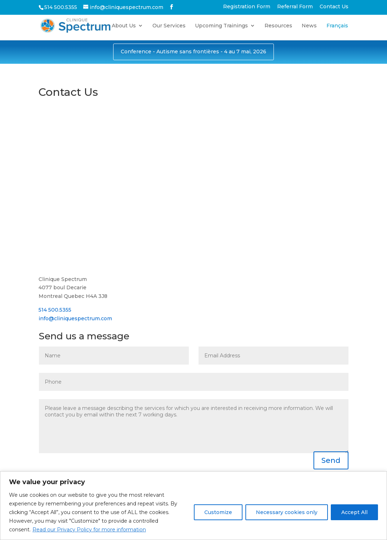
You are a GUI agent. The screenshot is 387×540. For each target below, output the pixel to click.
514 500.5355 (55, 310)
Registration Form (246, 7)
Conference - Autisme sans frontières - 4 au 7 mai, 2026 (193, 51)
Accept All (354, 512)
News (309, 26)
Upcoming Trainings (221, 26)
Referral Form (295, 7)
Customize (218, 512)
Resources (278, 26)
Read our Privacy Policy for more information (89, 529)
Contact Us (334, 7)
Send (331, 460)
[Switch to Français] (337, 31)
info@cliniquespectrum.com (75, 318)
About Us (124, 26)
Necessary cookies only (286, 512)
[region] (193, 505)
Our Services (169, 26)
